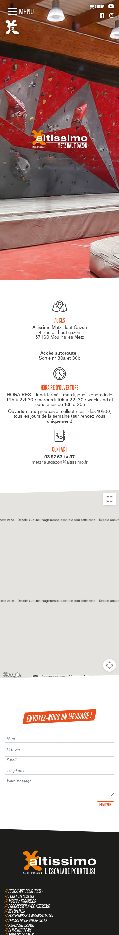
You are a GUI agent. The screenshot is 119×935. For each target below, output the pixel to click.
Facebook (102, 16)
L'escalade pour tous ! (25, 891)
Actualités (16, 911)
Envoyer (105, 805)
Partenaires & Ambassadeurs (30, 916)
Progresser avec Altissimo (29, 906)
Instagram (111, 16)
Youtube (111, 6)
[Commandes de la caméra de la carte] (109, 665)
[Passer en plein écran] (109, 498)
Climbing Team (19, 930)
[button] (60, 566)
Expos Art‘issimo (21, 925)
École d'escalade (21, 896)
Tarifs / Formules (22, 901)
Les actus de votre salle (27, 921)
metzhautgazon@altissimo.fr (60, 462)
